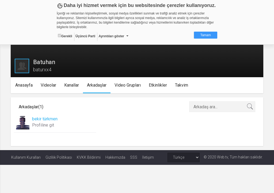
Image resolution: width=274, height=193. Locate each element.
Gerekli (65, 36)
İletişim (148, 157)
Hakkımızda (115, 157)
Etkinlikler (159, 85)
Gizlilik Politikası (58, 157)
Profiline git (44, 125)
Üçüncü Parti (85, 36)
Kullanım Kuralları (26, 157)
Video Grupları (128, 85)
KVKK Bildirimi (89, 157)
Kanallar (72, 85)
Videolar (49, 85)
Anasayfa (24, 85)
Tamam (205, 35)
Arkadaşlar (97, 85)
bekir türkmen (45, 118)
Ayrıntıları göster (111, 36)
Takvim (182, 85)
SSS (133, 157)
